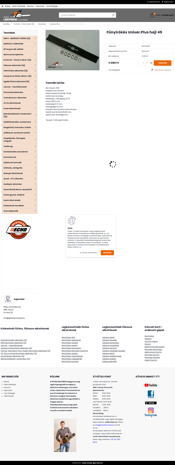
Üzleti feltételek (18, 6)
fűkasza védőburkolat (111, 356)
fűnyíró (148, 344)
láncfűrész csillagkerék (72, 359)
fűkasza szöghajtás (110, 345)
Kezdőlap (6, 24)
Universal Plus (55, 24)
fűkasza (148, 339)
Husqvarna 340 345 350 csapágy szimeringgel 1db (58, 157)
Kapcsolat (40, 6)
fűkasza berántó (109, 348)
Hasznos (30, 6)
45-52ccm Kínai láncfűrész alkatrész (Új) (19, 353)
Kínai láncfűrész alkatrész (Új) (14, 340)
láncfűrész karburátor (71, 348)
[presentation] (46, 160)
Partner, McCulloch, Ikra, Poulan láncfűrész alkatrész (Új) (25, 351)
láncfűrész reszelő (70, 343)
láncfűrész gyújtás (70, 353)
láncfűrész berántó (70, 361)
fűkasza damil (108, 337)
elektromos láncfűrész (155, 347)
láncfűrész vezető (69, 345)
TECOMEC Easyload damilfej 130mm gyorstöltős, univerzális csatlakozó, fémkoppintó (157, 159)
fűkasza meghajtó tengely (113, 351)
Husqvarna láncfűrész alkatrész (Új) (16, 348)
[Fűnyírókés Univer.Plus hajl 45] (72, 50)
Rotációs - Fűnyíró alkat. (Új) (24, 24)
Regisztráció (168, 2)
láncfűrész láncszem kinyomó (75, 351)
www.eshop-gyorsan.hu (92, 463)
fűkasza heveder (109, 340)
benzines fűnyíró (152, 355)
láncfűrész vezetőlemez (72, 356)
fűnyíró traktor (151, 341)
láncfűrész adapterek (71, 340)
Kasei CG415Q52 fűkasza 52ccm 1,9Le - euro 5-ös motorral (90, 158)
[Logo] (17, 15)
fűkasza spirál (108, 353)
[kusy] (143, 63)
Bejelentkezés (154, 2)
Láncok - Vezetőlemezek (12, 345)
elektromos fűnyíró (153, 352)
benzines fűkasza (152, 357)
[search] (113, 16)
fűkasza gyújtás (109, 359)
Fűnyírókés (42, 24)
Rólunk (7, 6)
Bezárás (107, 252)
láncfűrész (149, 336)
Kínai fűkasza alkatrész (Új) (12, 356)
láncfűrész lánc (68, 337)
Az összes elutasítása (88, 252)
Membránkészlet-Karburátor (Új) (15, 359)
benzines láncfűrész (153, 349)
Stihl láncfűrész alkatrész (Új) (13, 343)
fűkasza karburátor (110, 343)
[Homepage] (2, 6)
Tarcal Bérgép (52, 6)
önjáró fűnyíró (151, 360)
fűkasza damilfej (109, 361)
